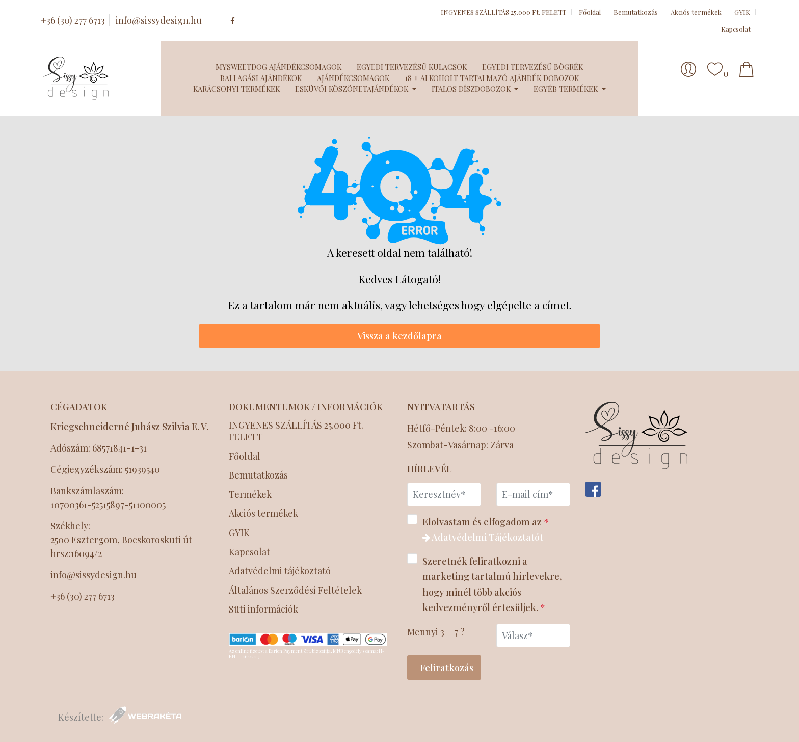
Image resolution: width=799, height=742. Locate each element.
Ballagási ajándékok (261, 78)
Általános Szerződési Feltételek (296, 590)
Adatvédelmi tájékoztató (281, 571)
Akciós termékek (696, 12)
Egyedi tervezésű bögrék (532, 67)
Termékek (250, 494)
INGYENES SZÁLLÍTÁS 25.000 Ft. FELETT (503, 12)
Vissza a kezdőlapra (399, 336)
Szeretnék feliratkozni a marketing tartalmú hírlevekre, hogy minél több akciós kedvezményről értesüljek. (484, 583)
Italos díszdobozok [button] (472, 89)
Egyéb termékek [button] (567, 89)
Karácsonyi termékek (236, 89)
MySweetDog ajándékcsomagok (278, 67)
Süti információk (263, 609)
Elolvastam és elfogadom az (481, 529)
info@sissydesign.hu (159, 20)
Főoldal (590, 12)
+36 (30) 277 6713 (73, 20)
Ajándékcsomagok (353, 78)
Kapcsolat (736, 28)
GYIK (742, 12)
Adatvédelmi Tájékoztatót (482, 537)
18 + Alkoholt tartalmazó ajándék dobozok (492, 78)
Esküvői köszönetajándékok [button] (352, 89)
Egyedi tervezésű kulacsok (412, 67)
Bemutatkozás (636, 12)
